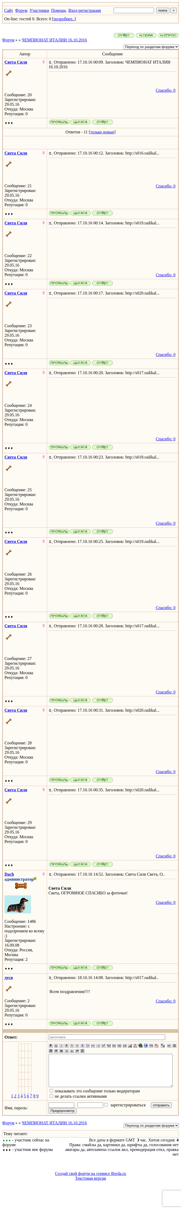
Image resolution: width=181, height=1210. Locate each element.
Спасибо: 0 (168, 90)
